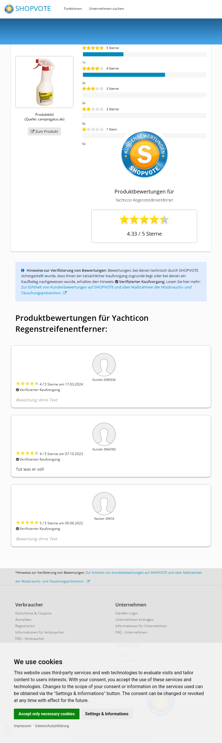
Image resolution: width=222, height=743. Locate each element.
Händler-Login (126, 613)
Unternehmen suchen (106, 8)
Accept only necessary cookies (46, 714)
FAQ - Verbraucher (30, 638)
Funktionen (73, 8)
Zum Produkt (44, 131)
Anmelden (23, 619)
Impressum (22, 726)
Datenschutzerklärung (52, 726)
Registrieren (25, 625)
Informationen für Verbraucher (39, 632)
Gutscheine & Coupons (33, 613)
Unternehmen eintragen (134, 619)
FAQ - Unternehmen (131, 632)
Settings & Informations (107, 714)
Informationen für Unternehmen (141, 625)
